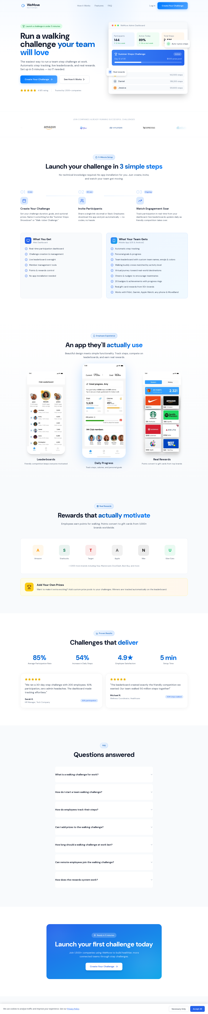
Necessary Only (179, 1009)
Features (99, 5)
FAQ (110, 5)
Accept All (197, 1009)
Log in (152, 5)
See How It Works (74, 79)
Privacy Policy (73, 1008)
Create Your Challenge (172, 5)
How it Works (83, 5)
